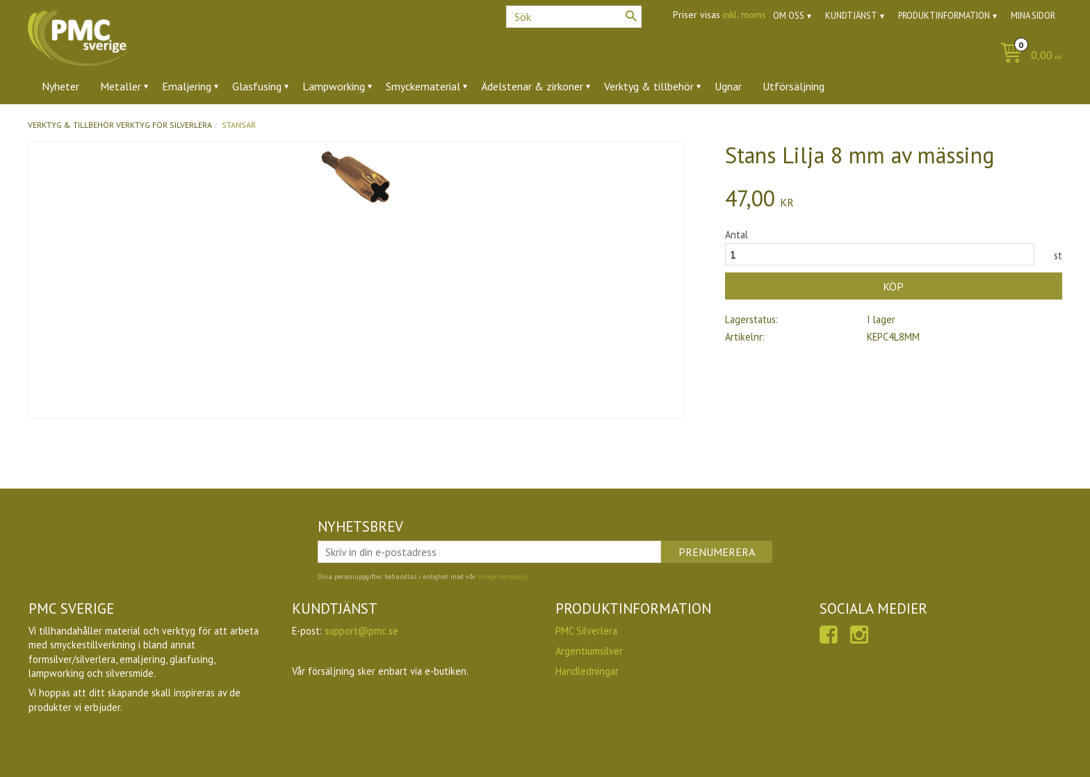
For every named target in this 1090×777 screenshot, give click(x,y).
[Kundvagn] (1027, 56)
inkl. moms (744, 14)
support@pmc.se (361, 630)
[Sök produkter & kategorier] (574, 17)
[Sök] (631, 16)
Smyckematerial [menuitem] (423, 86)
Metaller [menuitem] (120, 86)
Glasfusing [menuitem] (257, 86)
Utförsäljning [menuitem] (793, 86)
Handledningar (587, 671)
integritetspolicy (503, 576)
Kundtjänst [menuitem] (851, 16)
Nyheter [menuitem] (60, 86)
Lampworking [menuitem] (333, 86)
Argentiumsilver (589, 650)
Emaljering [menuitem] (186, 86)
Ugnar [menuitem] (728, 86)
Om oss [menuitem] (788, 16)
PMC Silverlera (586, 630)
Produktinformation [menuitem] (944, 16)
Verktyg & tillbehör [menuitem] (649, 86)
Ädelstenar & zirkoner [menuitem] (532, 86)
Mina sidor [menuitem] (1033, 16)
